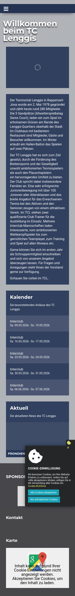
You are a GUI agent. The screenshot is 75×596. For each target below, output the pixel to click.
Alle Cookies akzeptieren (43, 492)
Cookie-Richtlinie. (37, 486)
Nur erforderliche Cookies (44, 499)
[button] (11, 440)
